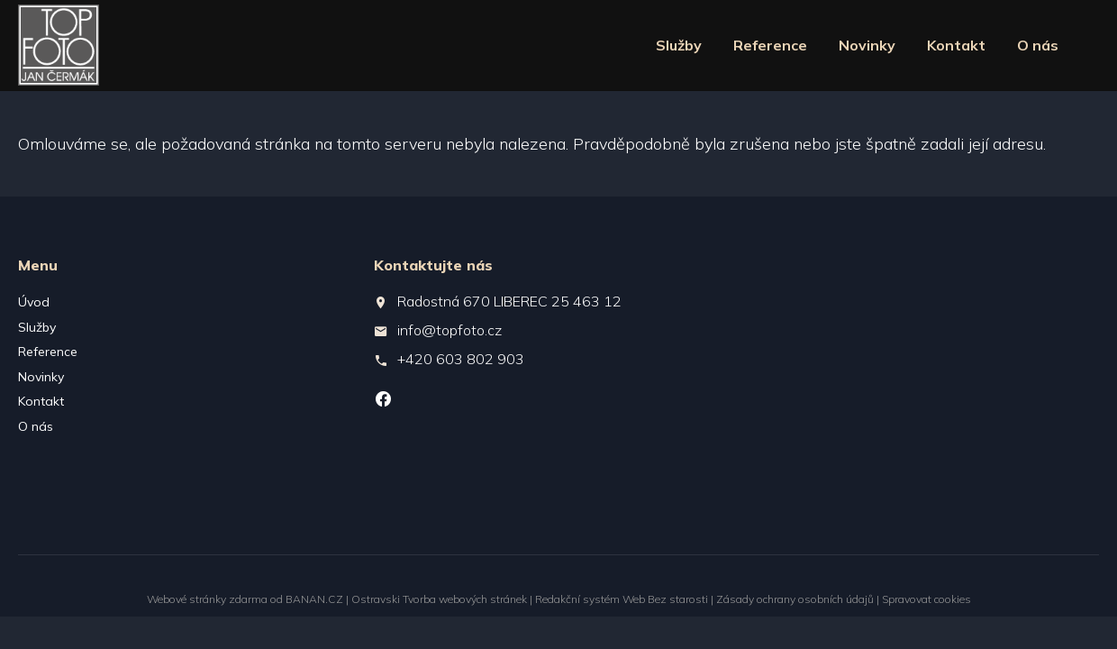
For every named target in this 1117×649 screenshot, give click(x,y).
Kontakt (956, 45)
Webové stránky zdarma (207, 599)
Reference (770, 45)
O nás (1037, 45)
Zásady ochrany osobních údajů (795, 599)
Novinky (867, 45)
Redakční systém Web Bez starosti (621, 599)
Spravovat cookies (926, 599)
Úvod (34, 302)
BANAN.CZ (314, 599)
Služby (679, 45)
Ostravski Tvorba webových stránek (439, 599)
